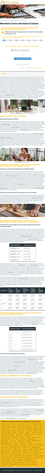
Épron (24, 454)
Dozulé (8, 459)
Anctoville (34, 432)
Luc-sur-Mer (21, 432)
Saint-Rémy (31, 445)
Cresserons (17, 457)
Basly (20, 449)
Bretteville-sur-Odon (5, 450)
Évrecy (40, 427)
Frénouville (28, 437)
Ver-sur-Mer (8, 449)
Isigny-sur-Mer (22, 423)
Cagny (28, 454)
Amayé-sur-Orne (28, 455)
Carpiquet (15, 432)
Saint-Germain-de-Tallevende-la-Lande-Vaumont (16, 445)
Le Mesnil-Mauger (4, 440)
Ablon (13, 425)
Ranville (35, 449)
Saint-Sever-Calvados (9, 434)
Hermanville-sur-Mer (5, 423)
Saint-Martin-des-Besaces (6, 462)
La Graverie (21, 442)
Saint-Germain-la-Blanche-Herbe (25, 427)
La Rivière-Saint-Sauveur (19, 462)
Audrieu (22, 437)
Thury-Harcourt (4, 464)
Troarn (40, 425)
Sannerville (29, 425)
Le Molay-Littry (19, 435)
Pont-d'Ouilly (18, 454)
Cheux (16, 439)
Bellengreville (27, 434)
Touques (14, 460)
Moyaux (10, 466)
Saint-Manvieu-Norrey (16, 452)
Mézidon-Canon (15, 437)
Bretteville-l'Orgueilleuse (11, 427)
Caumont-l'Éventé (38, 444)
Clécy (34, 460)
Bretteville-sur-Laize (38, 457)
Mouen (27, 462)
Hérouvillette (11, 435)
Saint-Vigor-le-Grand (28, 435)
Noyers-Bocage (4, 447)
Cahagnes (20, 460)
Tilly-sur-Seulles (27, 460)
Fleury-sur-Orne (19, 434)
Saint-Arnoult (38, 445)
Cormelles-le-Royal (21, 425)
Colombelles (13, 440)
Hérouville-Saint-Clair (34, 450)
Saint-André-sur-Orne (5, 430)
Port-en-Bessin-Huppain (18, 455)
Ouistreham (3, 432)
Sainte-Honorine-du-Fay (6, 444)
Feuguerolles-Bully (35, 447)
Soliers (30, 452)
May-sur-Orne (29, 442)
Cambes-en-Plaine (38, 455)
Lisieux (15, 442)
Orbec (2, 445)
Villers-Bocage (29, 430)
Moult (9, 432)
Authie (12, 454)
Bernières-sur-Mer (36, 440)
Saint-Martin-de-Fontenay (15, 447)
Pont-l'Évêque (22, 439)
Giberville (30, 444)
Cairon (10, 442)
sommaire (3, 73)
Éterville (21, 464)
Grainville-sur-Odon (21, 429)
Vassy (26, 464)
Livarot (28, 423)
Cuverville (30, 449)
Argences (14, 430)
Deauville (28, 440)
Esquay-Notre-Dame (5, 452)
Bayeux (40, 449)
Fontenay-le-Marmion (32, 429)
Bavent (2, 427)
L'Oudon (40, 429)
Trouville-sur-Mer (32, 464)
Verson (2, 449)
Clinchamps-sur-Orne (5, 429)
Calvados (7, 20)
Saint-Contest (21, 430)
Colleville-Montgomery (37, 434)
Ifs (12, 439)
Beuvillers (13, 459)
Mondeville (25, 450)
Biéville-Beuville (4, 442)
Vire (2, 434)
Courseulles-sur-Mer (29, 459)
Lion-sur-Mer (3, 466)
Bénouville (25, 452)
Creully (8, 425)
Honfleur (3, 459)
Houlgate (35, 425)
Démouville (33, 462)
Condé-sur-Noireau (32, 439)
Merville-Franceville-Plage (27, 457)
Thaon (13, 429)
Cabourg (15, 449)
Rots (10, 455)
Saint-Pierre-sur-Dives (5, 460)
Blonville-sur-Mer (26, 447)
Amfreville (3, 425)
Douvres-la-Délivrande (16, 450)
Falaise (24, 449)
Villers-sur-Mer (10, 457)
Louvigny (3, 457)
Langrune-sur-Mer (36, 437)
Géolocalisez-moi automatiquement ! (23, 58)
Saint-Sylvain (23, 444)
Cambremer (15, 444)
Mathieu (27, 432)
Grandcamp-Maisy (13, 464)
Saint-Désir (40, 432)
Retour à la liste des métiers (22, 64)
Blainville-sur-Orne (38, 430)
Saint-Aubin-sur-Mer (5, 437)
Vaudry (35, 427)
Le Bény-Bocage (21, 440)
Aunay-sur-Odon (35, 454)
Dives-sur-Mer (4, 455)
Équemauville (14, 423)
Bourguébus (20, 459)
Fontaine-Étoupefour (5, 439)
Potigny (2, 454)
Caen (7, 454)
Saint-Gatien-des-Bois (37, 423)
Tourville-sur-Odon (38, 452)
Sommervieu (3, 435)
